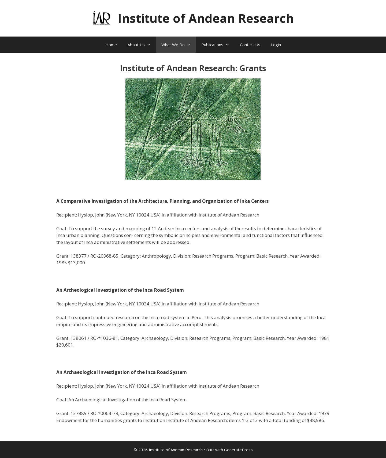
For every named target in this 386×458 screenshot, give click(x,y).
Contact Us (250, 44)
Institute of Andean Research (206, 18)
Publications (218, 45)
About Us (142, 45)
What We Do (178, 45)
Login (276, 44)
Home (111, 44)
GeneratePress (238, 449)
